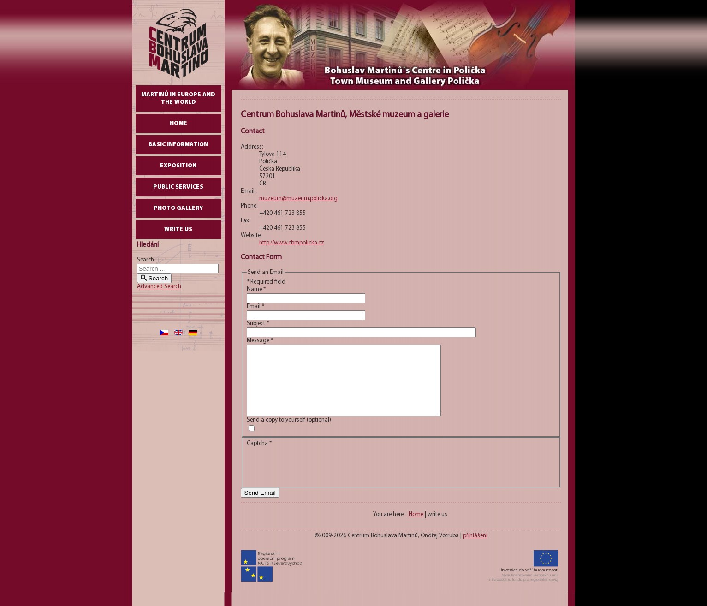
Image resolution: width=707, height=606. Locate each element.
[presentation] (317, 479)
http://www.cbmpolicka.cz (291, 243)
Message (260, 341)
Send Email (260, 506)
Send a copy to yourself (276, 434)
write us (178, 229)
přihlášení (475, 550)
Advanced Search (159, 287)
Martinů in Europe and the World (178, 98)
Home (178, 123)
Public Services (178, 187)
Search (145, 260)
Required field (266, 282)
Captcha (259, 457)
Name (256, 289)
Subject (258, 324)
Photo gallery (178, 208)
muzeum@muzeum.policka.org (298, 199)
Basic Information (178, 145)
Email (255, 306)
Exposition (178, 166)
